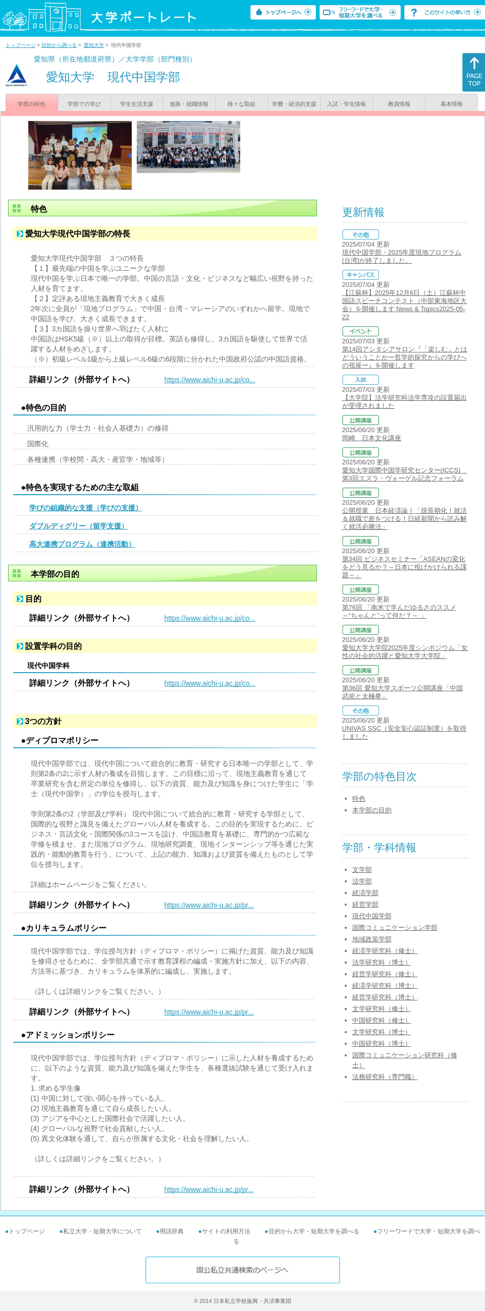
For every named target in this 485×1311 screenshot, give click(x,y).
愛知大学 (94, 45)
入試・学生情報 (346, 104)
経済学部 (365, 893)
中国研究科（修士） (381, 1020)
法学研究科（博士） (381, 962)
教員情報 (399, 104)
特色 (358, 798)
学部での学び (84, 104)
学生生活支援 (136, 104)
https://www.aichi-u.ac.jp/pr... (209, 905)
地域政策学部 (372, 939)
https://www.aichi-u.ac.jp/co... (210, 380)
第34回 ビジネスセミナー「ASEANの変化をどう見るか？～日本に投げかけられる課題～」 (404, 567)
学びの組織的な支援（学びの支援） (85, 508)
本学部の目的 (372, 810)
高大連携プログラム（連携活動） (82, 544)
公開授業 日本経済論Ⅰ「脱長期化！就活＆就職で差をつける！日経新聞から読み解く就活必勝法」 (404, 518)
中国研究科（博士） (381, 1043)
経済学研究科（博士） (385, 985)
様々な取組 (241, 104)
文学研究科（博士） (381, 1032)
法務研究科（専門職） (385, 1077)
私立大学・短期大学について (102, 1231)
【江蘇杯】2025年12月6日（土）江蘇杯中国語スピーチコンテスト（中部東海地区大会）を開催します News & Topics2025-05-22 (404, 305)
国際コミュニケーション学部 (395, 927)
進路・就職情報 (189, 104)
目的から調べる (59, 45)
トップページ (21, 45)
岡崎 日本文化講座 (371, 438)
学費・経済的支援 (294, 104)
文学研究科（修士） (381, 1008)
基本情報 (452, 104)
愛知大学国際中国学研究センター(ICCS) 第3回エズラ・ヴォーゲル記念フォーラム (404, 474)
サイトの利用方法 (226, 1231)
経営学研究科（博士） (385, 997)
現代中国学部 (372, 916)
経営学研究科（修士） (385, 974)
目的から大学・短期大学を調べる (313, 1231)
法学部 (362, 881)
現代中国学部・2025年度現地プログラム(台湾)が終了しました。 (402, 256)
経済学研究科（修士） (385, 951)
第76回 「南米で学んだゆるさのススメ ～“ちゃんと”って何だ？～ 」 (399, 611)
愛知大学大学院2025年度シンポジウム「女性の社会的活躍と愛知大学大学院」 (405, 652)
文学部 (362, 869)
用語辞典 (171, 1231)
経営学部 (365, 904)
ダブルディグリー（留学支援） (78, 526)
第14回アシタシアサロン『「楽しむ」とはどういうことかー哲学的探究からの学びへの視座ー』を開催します (404, 357)
